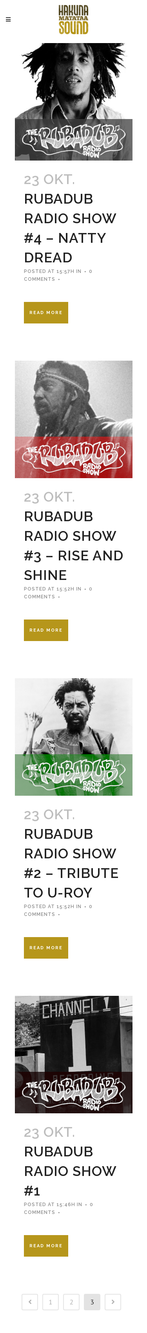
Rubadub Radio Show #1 (70, 1171)
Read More (46, 312)
